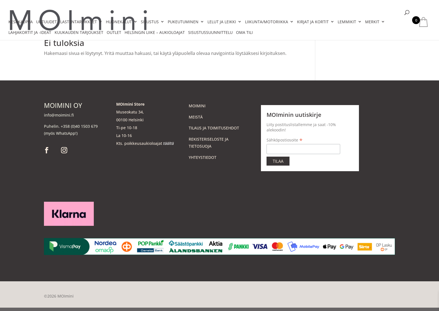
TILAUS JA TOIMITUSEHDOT (214, 128)
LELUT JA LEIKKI (221, 21)
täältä (168, 143)
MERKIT (372, 21)
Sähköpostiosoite (285, 140)
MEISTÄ (196, 117)
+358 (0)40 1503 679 (79, 126)
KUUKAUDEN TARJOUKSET (79, 32)
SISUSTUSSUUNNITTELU (210, 32)
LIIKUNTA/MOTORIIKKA (266, 21)
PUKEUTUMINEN (183, 21)
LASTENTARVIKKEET (78, 21)
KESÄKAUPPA (20, 21)
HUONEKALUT (119, 21)
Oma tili (244, 32)
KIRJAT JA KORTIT (313, 21)
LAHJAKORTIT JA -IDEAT (29, 32)
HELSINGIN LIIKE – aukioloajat (155, 32)
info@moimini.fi (59, 115)
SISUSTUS (150, 21)
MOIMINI (197, 105)
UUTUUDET (46, 21)
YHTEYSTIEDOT (202, 157)
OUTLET (114, 32)
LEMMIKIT (347, 21)
